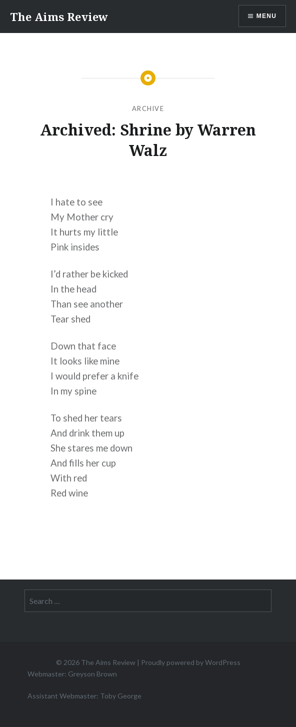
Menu (266, 16)
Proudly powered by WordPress (190, 662)
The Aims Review (59, 16)
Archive (148, 108)
